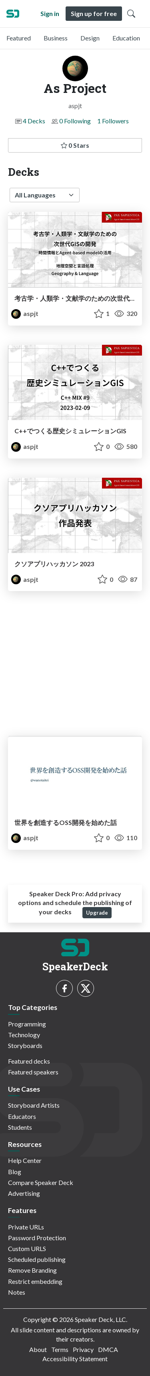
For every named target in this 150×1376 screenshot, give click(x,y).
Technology (24, 1034)
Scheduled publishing (37, 1259)
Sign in (49, 13)
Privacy (83, 1349)
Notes (16, 1292)
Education (126, 38)
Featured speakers (33, 1072)
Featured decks (29, 1061)
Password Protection (37, 1237)
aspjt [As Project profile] (24, 313)
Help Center (25, 1160)
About (38, 1349)
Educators (22, 1116)
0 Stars (75, 145)
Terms (59, 1349)
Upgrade (97, 912)
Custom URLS (27, 1248)
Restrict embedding (35, 1281)
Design (90, 38)
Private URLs (26, 1227)
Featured (18, 38)
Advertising (24, 1193)
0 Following (75, 121)
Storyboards (25, 1045)
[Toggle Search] (131, 13)
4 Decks (34, 121)
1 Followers (113, 121)
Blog (14, 1171)
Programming (27, 1024)
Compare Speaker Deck (40, 1182)
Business (56, 38)
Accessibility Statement (75, 1358)
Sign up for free (94, 13)
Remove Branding (32, 1270)
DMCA (108, 1349)
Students (20, 1127)
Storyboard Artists (34, 1105)
